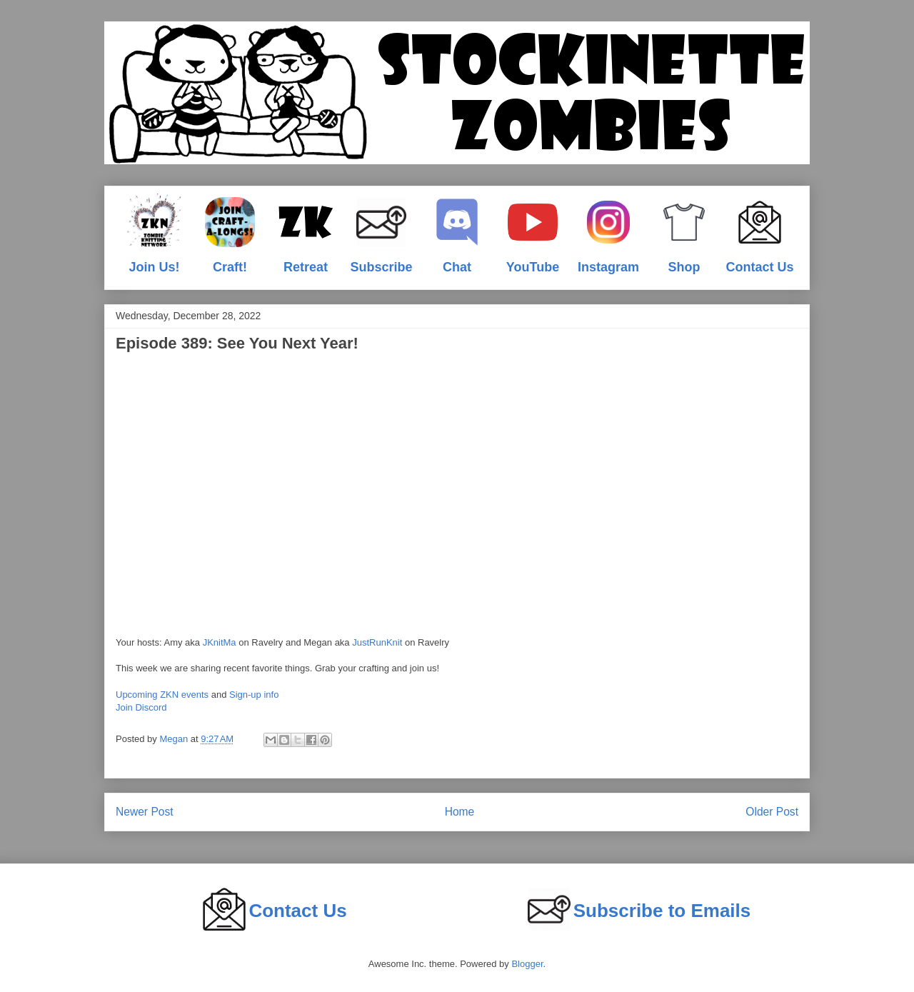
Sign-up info (253, 694)
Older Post (771, 812)
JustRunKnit (377, 642)
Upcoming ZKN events (162, 694)
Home (460, 812)
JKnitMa (219, 642)
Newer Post (145, 812)
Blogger (527, 963)
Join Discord (141, 707)
